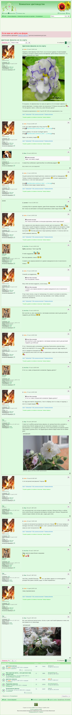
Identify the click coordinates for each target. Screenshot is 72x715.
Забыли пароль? (23, 35)
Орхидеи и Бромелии (15, 676)
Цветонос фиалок (11, 679)
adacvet (8, 685)
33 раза (11, 427)
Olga (3, 419)
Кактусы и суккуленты (11, 668)
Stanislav (50, 665)
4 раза (10, 426)
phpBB (32, 707)
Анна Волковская (52, 683)
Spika (3, 59)
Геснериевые (9, 681)
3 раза (10, 260)
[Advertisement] (36, 24)
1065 (9, 257)
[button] (70, 43)
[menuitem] (11, 13)
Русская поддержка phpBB (36, 709)
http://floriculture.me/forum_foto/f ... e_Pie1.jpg (39, 183)
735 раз (11, 68)
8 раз (10, 262)
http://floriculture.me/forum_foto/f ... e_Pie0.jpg (39, 133)
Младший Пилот (12, 675)
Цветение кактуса (11, 666)
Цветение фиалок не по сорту (14, 40)
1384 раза (11, 67)
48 (8, 161)
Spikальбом (28, 114)
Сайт (23, 114)
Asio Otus (4, 254)
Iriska (49, 688)
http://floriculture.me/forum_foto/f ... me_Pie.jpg (39, 128)
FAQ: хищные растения (38, 114)
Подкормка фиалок (12, 684)
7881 (9, 62)
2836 (9, 423)
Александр (10, 690)
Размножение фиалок (12, 688)
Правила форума (48, 114)
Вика (3, 158)
